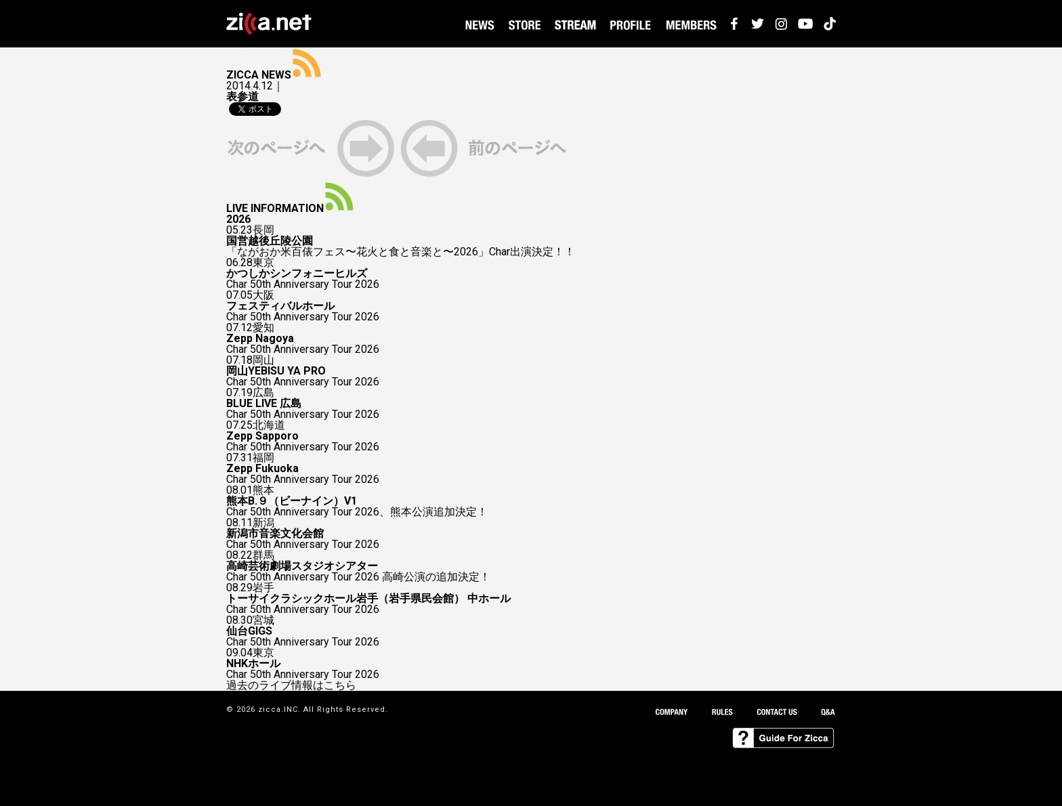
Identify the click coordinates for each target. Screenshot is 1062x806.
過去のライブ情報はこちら (291, 685)
